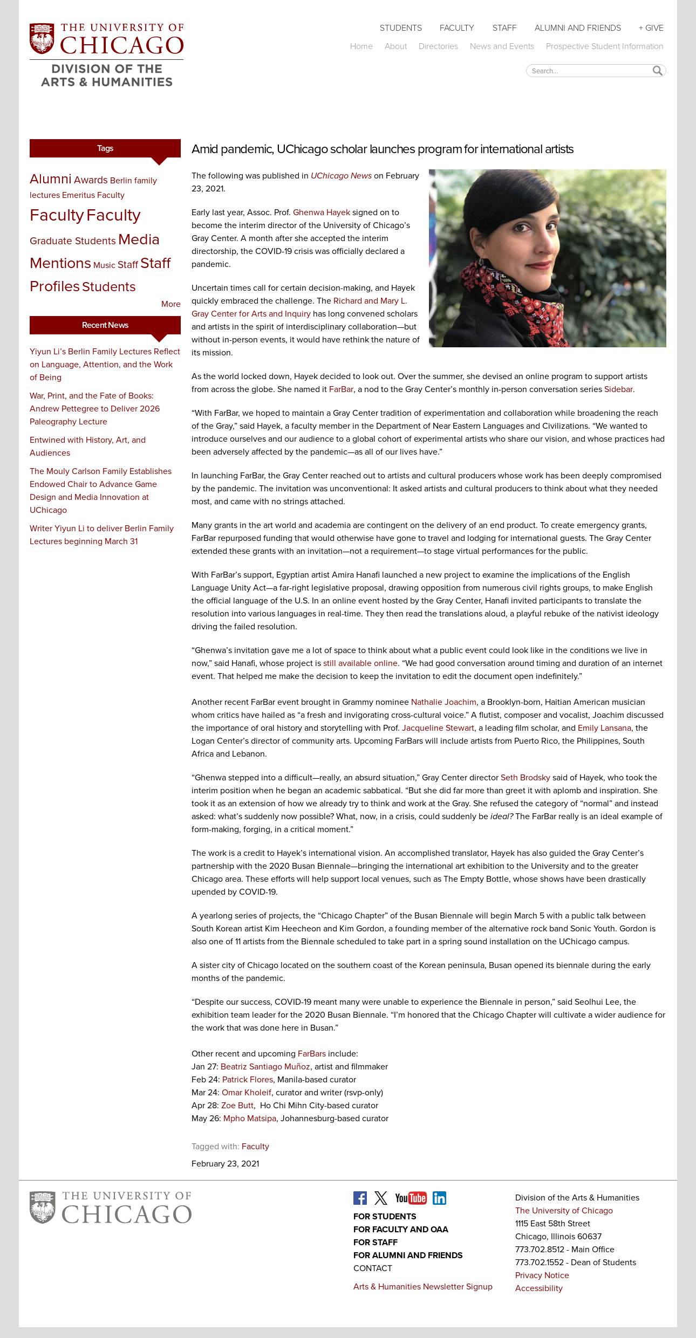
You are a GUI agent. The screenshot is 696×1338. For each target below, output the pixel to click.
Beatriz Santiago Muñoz (265, 1066)
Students (401, 28)
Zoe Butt (237, 1105)
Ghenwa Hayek (321, 212)
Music (104, 265)
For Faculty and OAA (400, 1229)
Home (361, 46)
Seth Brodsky (525, 777)
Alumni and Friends (578, 28)
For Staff (375, 1242)
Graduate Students (73, 241)
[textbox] (596, 70)
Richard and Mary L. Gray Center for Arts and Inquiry (299, 307)
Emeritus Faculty (93, 195)
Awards (91, 180)
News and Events (502, 46)
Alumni (51, 178)
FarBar (341, 389)
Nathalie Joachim (443, 702)
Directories (438, 46)
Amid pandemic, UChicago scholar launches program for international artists (383, 149)
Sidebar (618, 389)
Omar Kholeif (246, 1092)
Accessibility (539, 1288)
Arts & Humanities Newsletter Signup (423, 1286)
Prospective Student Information (605, 46)
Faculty (457, 28)
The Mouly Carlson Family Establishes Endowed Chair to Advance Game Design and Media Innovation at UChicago (101, 490)
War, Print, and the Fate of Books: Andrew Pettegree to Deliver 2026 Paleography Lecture (95, 408)
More (171, 304)
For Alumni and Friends (408, 1255)
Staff (505, 28)
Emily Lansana (604, 728)
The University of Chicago (564, 1210)
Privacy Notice (542, 1275)
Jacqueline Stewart (438, 728)
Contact (372, 1268)
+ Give (651, 28)
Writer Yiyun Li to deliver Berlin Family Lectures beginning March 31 (102, 534)
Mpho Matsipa (249, 1118)
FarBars (312, 1053)
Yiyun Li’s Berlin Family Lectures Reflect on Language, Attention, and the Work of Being (105, 364)
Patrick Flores (247, 1079)
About (396, 46)
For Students (385, 1216)
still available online (360, 663)
